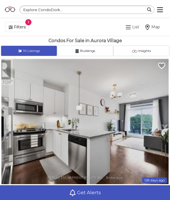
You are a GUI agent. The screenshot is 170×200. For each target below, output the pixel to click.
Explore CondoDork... (43, 10)
